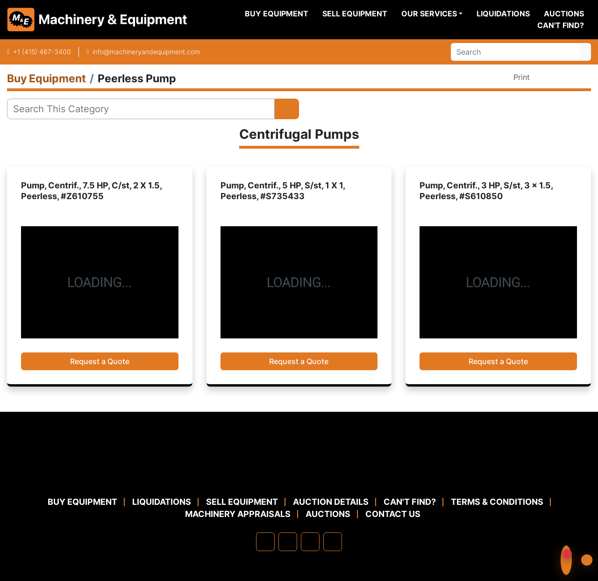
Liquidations (503, 13)
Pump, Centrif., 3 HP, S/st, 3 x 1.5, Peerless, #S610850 (486, 190)
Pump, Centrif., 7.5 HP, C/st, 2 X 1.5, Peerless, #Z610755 (91, 190)
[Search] (515, 52)
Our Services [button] (429, 13)
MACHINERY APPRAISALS (238, 514)
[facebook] (265, 541)
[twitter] (310, 541)
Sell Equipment (354, 13)
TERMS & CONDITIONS (497, 502)
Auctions (564, 13)
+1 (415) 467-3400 (42, 52)
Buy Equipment (276, 13)
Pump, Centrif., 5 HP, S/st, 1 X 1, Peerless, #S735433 (283, 190)
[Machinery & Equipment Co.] (299, 473)
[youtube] (332, 541)
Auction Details (331, 502)
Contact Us (392, 514)
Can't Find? (560, 25)
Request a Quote (99, 361)
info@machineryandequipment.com (146, 52)
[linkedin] (287, 541)
